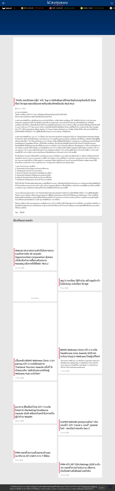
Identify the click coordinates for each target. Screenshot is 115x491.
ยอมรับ (101, 488)
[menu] (3, 3)
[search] (112, 3)
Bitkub (22, 212)
